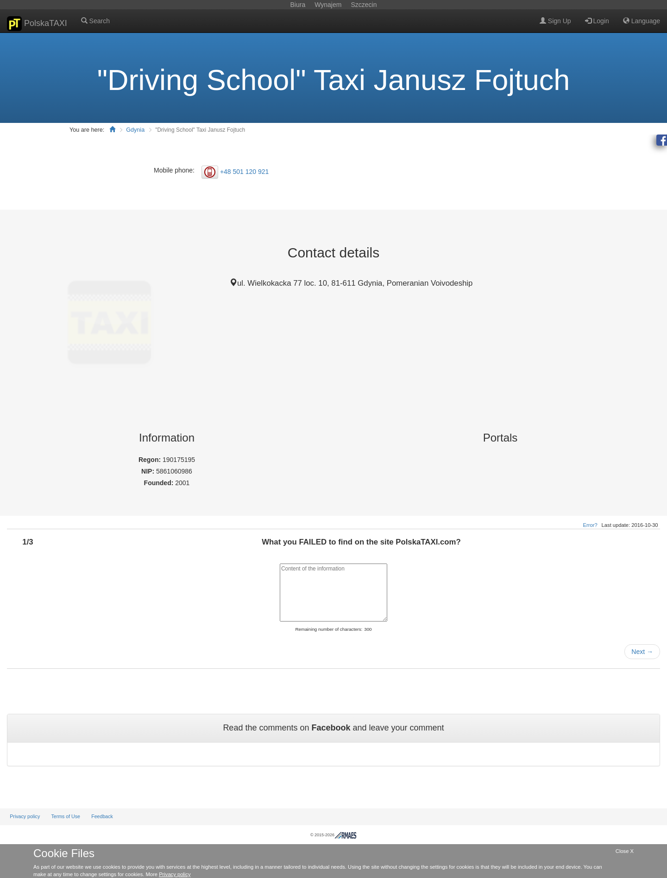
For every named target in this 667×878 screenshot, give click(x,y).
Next (642, 651)
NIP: (148, 471)
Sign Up (555, 21)
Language (641, 21)
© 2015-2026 (333, 835)
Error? (590, 525)
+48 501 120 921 (244, 171)
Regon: (150, 459)
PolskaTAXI (37, 23)
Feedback (102, 816)
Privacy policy (25, 816)
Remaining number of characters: (328, 629)
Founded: (160, 483)
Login (597, 21)
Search (95, 21)
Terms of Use (65, 816)
